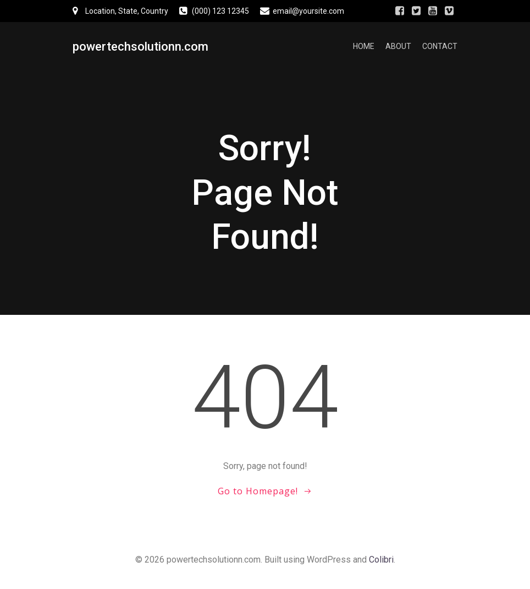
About (398, 46)
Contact (439, 46)
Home (363, 46)
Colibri (381, 559)
